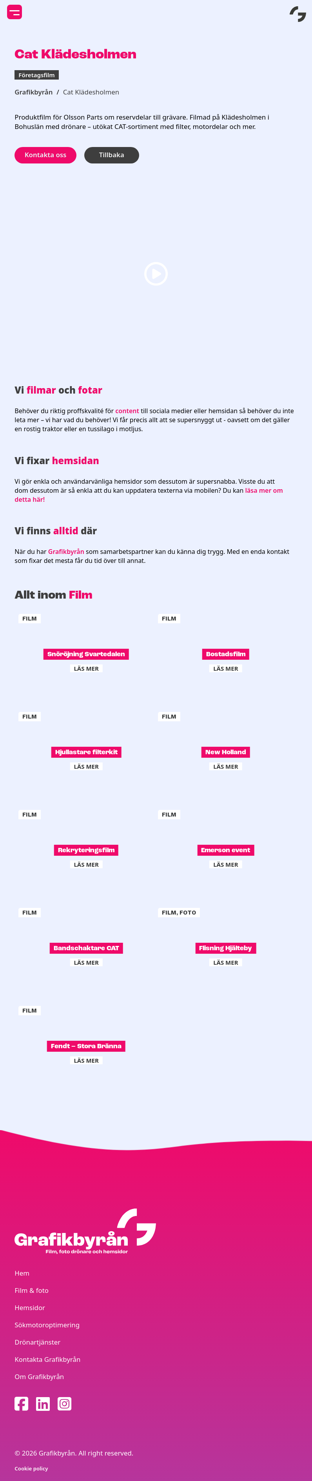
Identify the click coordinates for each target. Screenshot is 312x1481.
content (128, 411)
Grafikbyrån (34, 91)
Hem (22, 1273)
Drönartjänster (37, 1342)
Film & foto (32, 1290)
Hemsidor (30, 1307)
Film (81, 595)
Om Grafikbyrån (39, 1376)
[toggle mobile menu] (14, 12)
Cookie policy (31, 1468)
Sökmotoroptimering (47, 1324)
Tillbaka (111, 154)
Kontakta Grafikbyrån (47, 1359)
